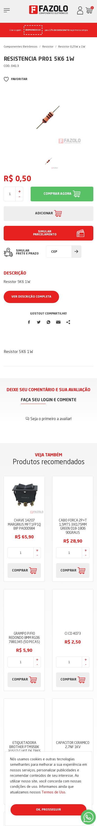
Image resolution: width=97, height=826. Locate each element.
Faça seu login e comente (48, 400)
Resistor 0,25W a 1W (71, 46)
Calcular (76, 251)
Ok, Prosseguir (48, 809)
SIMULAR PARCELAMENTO (45, 233)
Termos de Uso (53, 792)
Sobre (48, 656)
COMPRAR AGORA (58, 193)
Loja (48, 649)
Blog (48, 664)
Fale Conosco (48, 686)
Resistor (47, 46)
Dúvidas (48, 678)
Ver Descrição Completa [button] (31, 296)
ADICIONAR (44, 213)
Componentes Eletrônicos (20, 46)
